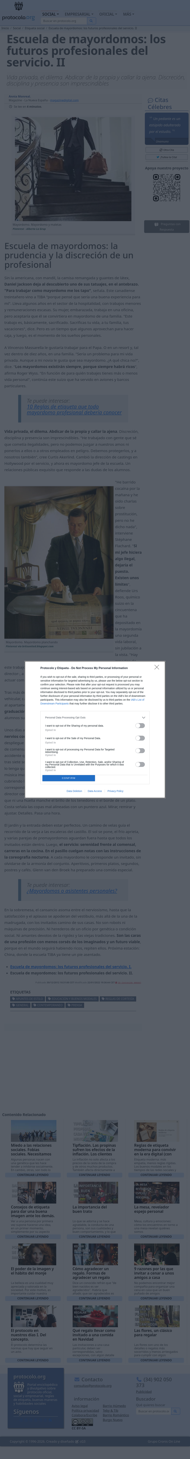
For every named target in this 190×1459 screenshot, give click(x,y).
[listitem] (95, 718)
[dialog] (95, 729)
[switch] (140, 725)
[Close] (158, 668)
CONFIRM (69, 778)
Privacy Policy (115, 791)
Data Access (95, 791)
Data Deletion (74, 791)
